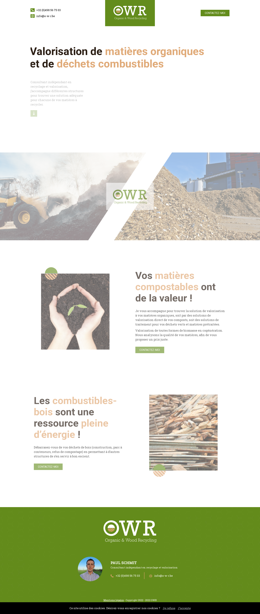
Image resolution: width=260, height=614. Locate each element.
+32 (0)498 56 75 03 (48, 10)
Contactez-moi (215, 13)
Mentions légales (113, 600)
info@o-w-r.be (45, 16)
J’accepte (184, 608)
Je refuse (169, 608)
